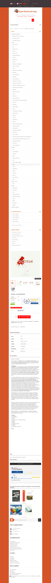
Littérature (14, 72)
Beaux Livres (14, 49)
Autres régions (15, 106)
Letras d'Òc (14, 132)
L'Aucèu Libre (15, 134)
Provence (14, 102)
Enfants (13, 61)
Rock (22, 28)
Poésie (13, 108)
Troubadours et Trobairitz (17, 111)
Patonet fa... (24, 503)
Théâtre (14, 117)
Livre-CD (14, 173)
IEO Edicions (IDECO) (16, 130)
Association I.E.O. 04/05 (16, 232)
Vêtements (14, 202)
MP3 (13, 179)
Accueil (11, 28)
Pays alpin (14, 104)
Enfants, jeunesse (15, 158)
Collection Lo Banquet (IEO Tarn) (18, 85)
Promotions (12, 559)
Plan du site (12, 550)
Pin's (13, 192)
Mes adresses (12, 572)
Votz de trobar (15, 113)
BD (13, 46)
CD (19, 28)
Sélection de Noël (15, 38)
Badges (13, 205)
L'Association (25, 6)
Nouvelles (14, 76)
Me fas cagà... (12, 503)
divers (13, 198)
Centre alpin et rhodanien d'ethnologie (19, 100)
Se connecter (31, 16)
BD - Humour (14, 44)
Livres (13, 42)
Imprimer (23, 326)
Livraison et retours (13, 546)
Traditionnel (14, 168)
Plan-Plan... (12, 517)
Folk (13, 160)
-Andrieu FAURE (15, 214)
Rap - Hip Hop (15, 177)
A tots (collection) (15, 74)
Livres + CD (14, 53)
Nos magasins (12, 541)
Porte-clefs (14, 190)
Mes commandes (13, 569)
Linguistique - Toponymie (17, 70)
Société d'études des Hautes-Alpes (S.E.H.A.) (21, 138)
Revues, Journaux (15, 207)
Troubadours (14, 119)
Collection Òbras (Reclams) (17, 87)
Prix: (12, 309)
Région (13, 170)
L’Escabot (35, 394)
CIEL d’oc (14, 241)
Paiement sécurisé (13, 545)
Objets (13, 185)
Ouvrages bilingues (16, 55)
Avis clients (13, 459)
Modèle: (12, 296)
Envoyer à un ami (15, 326)
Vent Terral (14, 143)
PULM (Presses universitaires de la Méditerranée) (21, 136)
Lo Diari (13, 243)
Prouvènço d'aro (15, 239)
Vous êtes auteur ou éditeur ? (15, 547)
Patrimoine (14, 96)
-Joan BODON (15, 219)
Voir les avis (34, 303)
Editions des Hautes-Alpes (17, 123)
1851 (13, 68)
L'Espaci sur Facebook (16, 245)
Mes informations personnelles (15, 573)
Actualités (32, 6)
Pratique (14, 115)
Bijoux (13, 200)
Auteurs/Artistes (16, 211)
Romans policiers (15, 78)
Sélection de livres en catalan (17, 36)
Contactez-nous (35, 3)
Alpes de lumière (15, 98)
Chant (13, 155)
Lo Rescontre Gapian (16, 234)
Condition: (13, 300)
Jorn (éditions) (15, 128)
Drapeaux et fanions (16, 196)
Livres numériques (15, 145)
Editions (14, 121)
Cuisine (13, 57)
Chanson (14, 153)
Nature (13, 93)
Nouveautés (12, 558)
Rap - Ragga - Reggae (16, 162)
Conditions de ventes (14, 543)
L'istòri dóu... (24, 517)
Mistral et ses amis (16, 91)
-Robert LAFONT (15, 221)
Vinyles (13, 175)
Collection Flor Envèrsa (16, 83)
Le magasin (19, 6)
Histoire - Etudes (15, 66)
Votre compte (20, 16)
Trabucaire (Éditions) (16, 140)
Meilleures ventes (13, 560)
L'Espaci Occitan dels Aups (15, 542)
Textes (13, 166)
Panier (25, 16)
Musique (15, 28)
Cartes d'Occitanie (15, 194)
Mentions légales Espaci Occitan (16, 548)
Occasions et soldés (16, 40)
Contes (13, 51)
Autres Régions (15, 151)
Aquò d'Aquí (14, 237)
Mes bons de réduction (14, 574)
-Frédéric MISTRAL (16, 217)
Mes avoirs (12, 570)
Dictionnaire (14, 59)
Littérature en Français (16, 81)
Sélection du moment (16, 34)
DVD (13, 183)
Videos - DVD (14, 181)
